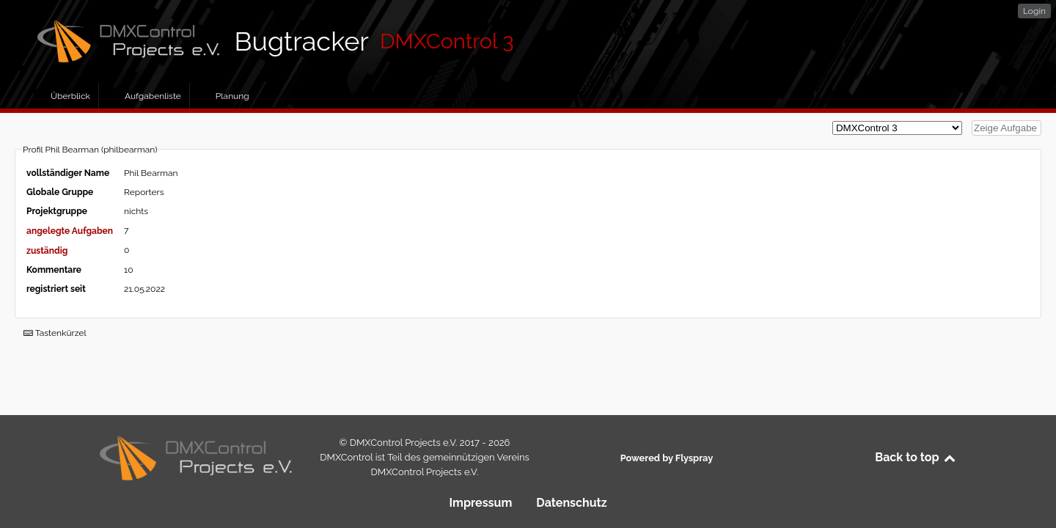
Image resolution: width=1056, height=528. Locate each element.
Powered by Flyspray (666, 457)
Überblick (70, 96)
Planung (232, 96)
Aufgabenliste (153, 96)
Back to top (916, 457)
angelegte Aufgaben (69, 231)
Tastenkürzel (55, 333)
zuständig (46, 251)
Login (1034, 11)
